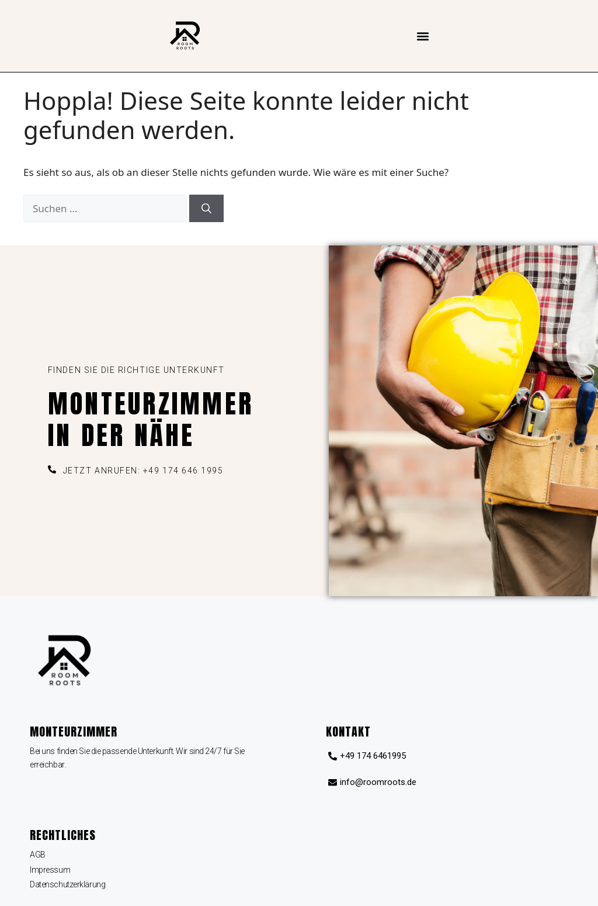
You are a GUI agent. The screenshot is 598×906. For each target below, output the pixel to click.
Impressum (50, 869)
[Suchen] (206, 209)
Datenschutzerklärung (67, 884)
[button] (423, 36)
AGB (38, 854)
